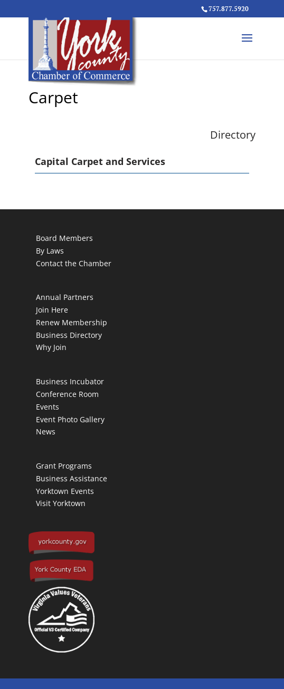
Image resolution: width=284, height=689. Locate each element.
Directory (232, 135)
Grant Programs (64, 466)
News (45, 431)
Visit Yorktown (61, 503)
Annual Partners (64, 297)
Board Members (64, 238)
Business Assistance (71, 478)
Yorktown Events (65, 491)
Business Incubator (70, 381)
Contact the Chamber (73, 263)
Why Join (51, 347)
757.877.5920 (229, 9)
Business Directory (69, 335)
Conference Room (67, 394)
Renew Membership (71, 322)
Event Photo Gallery (70, 419)
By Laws (50, 251)
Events (47, 407)
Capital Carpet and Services (100, 161)
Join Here (52, 310)
